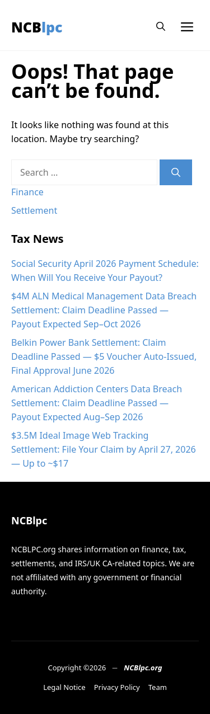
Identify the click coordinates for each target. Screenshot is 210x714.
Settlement (34, 210)
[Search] (176, 172)
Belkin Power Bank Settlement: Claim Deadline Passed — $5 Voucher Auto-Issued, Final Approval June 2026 (104, 356)
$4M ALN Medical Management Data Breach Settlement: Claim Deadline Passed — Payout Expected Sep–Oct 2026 (104, 310)
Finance (27, 192)
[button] (160, 26)
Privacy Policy (117, 687)
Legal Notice (64, 687)
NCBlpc (37, 26)
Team (157, 687)
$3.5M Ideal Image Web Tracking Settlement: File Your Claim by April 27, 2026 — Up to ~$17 (103, 449)
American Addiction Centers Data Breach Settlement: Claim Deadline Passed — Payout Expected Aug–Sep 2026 (96, 403)
